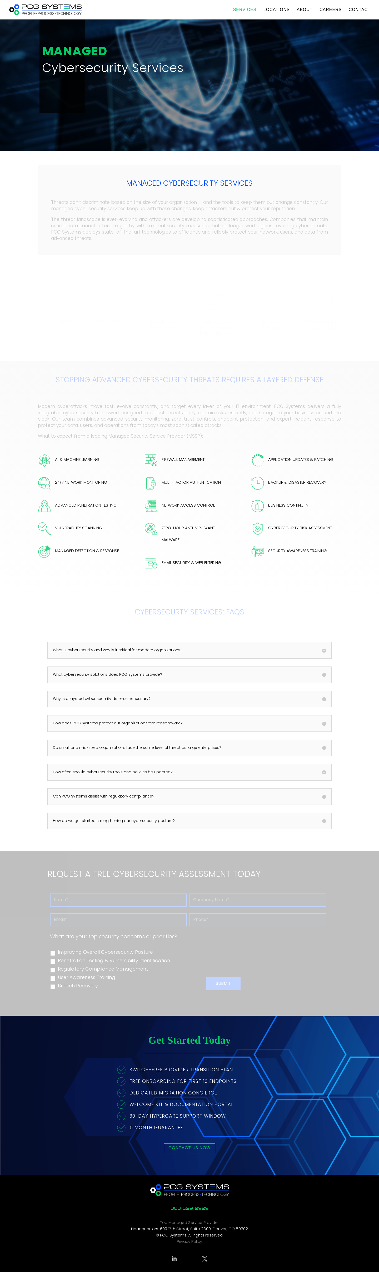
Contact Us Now (189, 1148)
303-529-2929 (189, 1208)
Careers (331, 10)
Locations (276, 10)
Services (245, 10)
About (304, 10)
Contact (360, 10)
